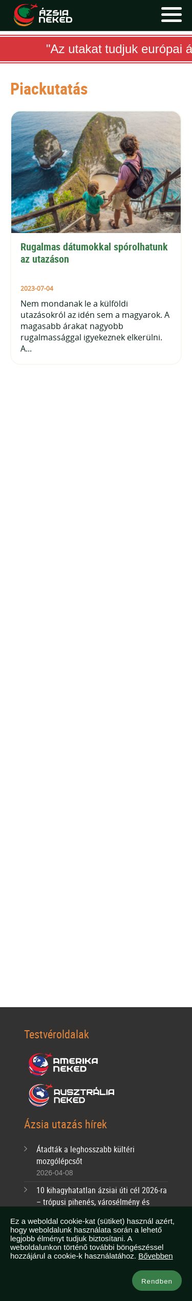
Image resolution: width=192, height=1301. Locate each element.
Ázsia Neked (42, 15)
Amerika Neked (67, 1065)
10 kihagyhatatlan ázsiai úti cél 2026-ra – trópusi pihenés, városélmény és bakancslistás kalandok (101, 1201)
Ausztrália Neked (72, 1095)
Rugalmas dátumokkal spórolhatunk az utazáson (95, 253)
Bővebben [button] (155, 1255)
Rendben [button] (157, 1281)
